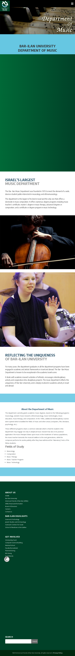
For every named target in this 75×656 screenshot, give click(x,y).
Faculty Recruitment (11, 548)
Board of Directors (11, 506)
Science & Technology (12, 519)
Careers (7, 509)
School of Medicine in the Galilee (15, 527)
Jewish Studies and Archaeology (15, 522)
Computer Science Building (13, 543)
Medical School (10, 545)
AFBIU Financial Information (14, 504)
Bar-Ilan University (11, 498)
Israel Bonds (9, 556)
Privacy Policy (57, 653)
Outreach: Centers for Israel (14, 525)
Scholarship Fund (10, 540)
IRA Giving (8, 553)
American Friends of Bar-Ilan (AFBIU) (16, 501)
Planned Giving (10, 551)
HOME (7, 496)
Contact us (8, 512)
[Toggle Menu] (37, 3)
